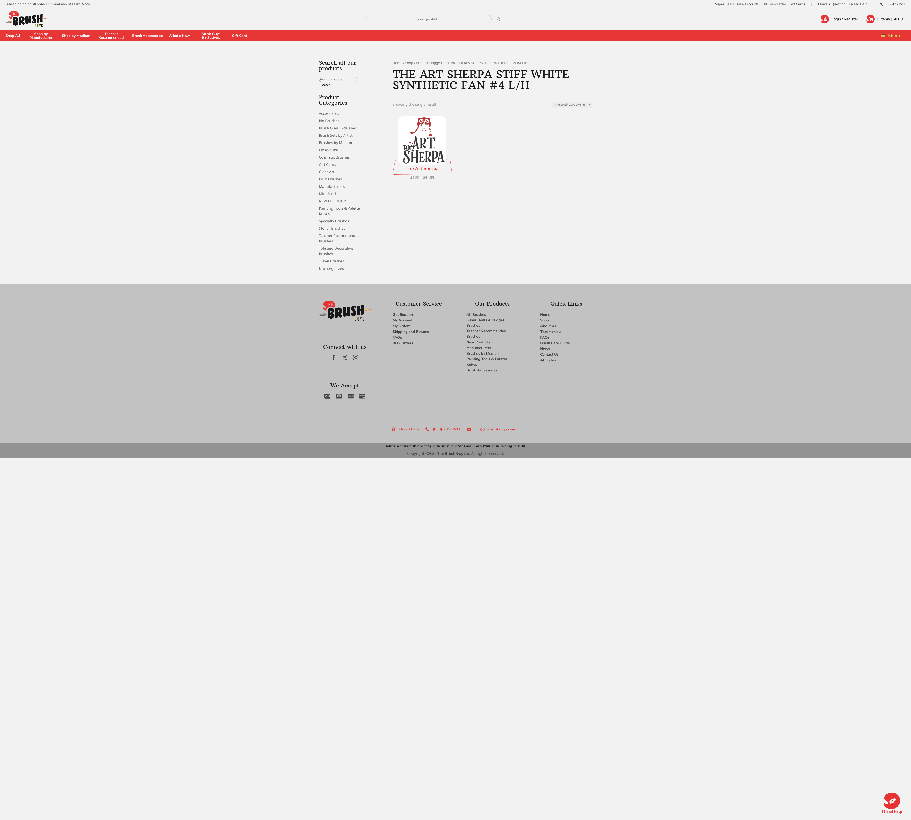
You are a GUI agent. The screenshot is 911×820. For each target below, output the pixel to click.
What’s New (179, 35)
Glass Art (326, 171)
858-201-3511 (895, 4)
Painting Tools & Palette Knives (486, 362)
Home (397, 62)
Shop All (12, 35)
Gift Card (239, 35)
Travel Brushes (331, 261)
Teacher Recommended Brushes (486, 334)
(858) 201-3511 (447, 429)
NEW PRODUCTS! (333, 200)
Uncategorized (331, 268)
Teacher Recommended (111, 35)
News (545, 348)
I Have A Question (832, 4)
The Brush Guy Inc (453, 453)
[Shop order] (572, 105)
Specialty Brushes (334, 221)
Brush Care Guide (555, 343)
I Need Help (858, 4)
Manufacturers (332, 186)
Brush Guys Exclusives (210, 35)
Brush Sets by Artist (336, 135)
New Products (748, 4)
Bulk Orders (403, 343)
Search (325, 85)
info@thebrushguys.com (494, 429)
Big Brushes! (329, 120)
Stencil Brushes (332, 228)
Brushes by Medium (336, 142)
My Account (402, 320)
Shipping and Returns (411, 331)
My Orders (401, 326)
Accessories (329, 113)
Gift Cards (797, 4)
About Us (548, 326)
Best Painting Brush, (426, 446)
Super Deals (724, 4)
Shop (409, 62)
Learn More (81, 4)
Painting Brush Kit (512, 446)
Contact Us (549, 354)
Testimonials (551, 331)
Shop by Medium (76, 35)
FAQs (397, 337)
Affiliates (548, 360)
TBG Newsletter (774, 4)
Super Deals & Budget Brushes (485, 323)
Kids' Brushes (330, 179)
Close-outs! (328, 149)
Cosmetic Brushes (334, 157)
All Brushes (476, 314)
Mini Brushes (330, 193)
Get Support (403, 314)
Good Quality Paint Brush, (481, 446)
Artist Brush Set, (452, 446)
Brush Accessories (147, 35)
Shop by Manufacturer (41, 35)
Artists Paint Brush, (399, 446)
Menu (894, 36)
